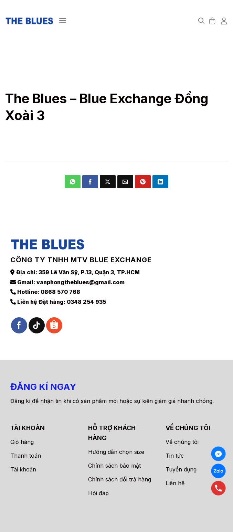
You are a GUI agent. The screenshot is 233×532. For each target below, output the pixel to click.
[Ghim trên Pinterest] (143, 181)
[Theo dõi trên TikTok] (37, 325)
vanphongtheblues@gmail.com (80, 282)
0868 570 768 (60, 291)
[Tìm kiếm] (201, 20)
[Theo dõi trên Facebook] (19, 325)
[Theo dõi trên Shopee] (54, 325)
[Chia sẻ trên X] (108, 181)
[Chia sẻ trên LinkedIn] (160, 181)
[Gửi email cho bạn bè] (125, 181)
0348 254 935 (86, 301)
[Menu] (63, 20)
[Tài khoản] (224, 21)
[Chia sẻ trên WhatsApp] (73, 181)
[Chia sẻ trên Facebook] (90, 181)
